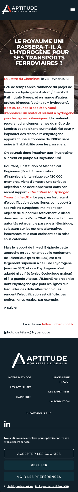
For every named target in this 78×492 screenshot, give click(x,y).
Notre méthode (19, 377)
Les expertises (59, 391)
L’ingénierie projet (61, 379)
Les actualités (20, 387)
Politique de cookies (20, 486)
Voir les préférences (39, 477)
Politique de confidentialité (52, 486)
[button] (72, 9)
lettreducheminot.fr (57, 324)
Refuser (39, 465)
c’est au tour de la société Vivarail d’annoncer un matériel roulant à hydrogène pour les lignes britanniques (39, 113)
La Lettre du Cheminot (22, 79)
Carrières (23, 397)
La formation (60, 401)
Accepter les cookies (39, 454)
